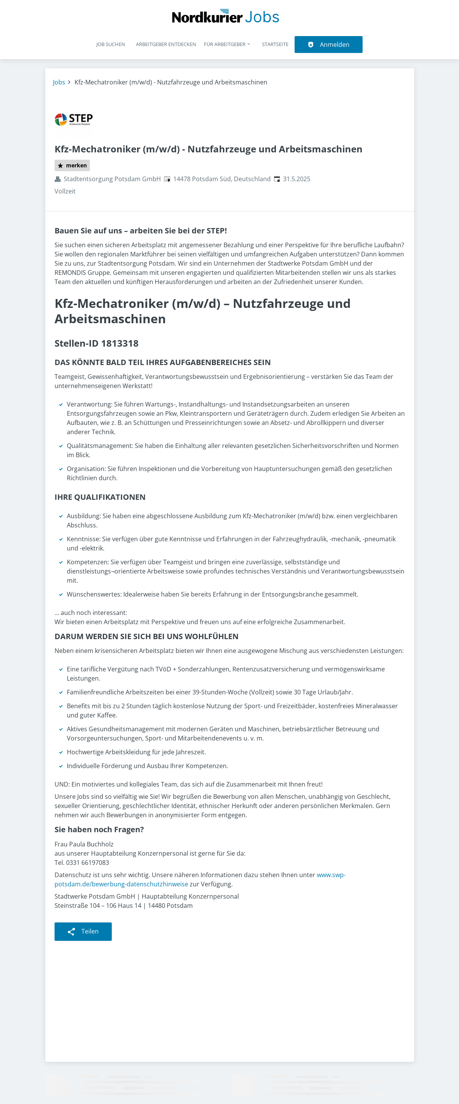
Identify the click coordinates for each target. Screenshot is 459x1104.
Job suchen (110, 44)
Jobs (59, 82)
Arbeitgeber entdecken (166, 44)
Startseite (275, 44)
